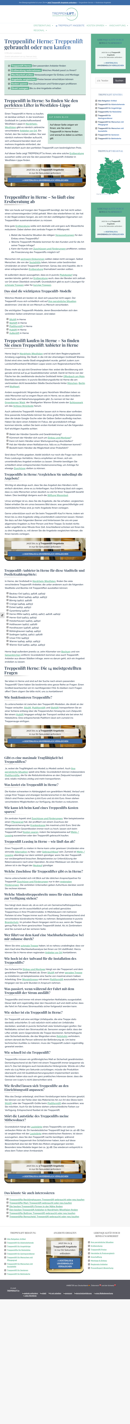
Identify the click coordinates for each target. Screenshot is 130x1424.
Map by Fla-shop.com (103, 194)
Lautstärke (36, 1126)
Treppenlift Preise (99, 1250)
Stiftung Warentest (57, 495)
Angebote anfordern (30, 1293)
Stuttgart (14, 386)
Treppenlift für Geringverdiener (21, 1254)
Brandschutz (12, 922)
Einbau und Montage (59, 437)
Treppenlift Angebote (71, 25)
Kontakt (43, 1293)
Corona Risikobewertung (103, 1293)
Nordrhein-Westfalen (31, 353)
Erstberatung (43, 25)
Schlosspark (76, 402)
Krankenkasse (37, 825)
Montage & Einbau (99, 1261)
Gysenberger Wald (15, 402)
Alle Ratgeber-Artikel (107, 101)
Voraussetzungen (64, 235)
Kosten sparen (97, 25)
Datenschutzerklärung (83, 1293)
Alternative (21, 851)
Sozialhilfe (35, 262)
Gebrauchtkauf (50, 851)
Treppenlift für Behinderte (109, 138)
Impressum (67, 1293)
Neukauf (37, 865)
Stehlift (13, 323)
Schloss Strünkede (23, 406)
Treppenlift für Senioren (108, 135)
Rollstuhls (62, 1036)
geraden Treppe (73, 972)
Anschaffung (118, 25)
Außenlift (14, 333)
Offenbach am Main (73, 376)
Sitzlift (12, 319)
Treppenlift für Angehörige (110, 108)
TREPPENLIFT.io (13, 1291)
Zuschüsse (20, 468)
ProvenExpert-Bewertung (102, 1268)
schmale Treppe (29, 945)
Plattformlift (16, 326)
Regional (40, 30)
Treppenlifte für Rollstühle (109, 112)
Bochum (65, 651)
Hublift (13, 329)
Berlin (82, 383)
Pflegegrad (17, 822)
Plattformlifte (12, 775)
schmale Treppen (14, 285)
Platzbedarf (66, 275)
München (72, 383)
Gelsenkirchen (13, 655)
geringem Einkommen (32, 259)
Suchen (119, 80)
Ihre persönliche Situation (62, 301)
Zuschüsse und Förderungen (47, 818)
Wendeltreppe (30, 979)
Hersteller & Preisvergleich (102, 1253)
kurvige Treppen (42, 285)
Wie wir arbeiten (54, 1293)
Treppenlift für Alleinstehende (111, 104)
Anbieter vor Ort (28, 130)
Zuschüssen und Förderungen (49, 248)
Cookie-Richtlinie (30, 1296)
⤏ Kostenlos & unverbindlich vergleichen (45, 180)
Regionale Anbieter (99, 1264)
